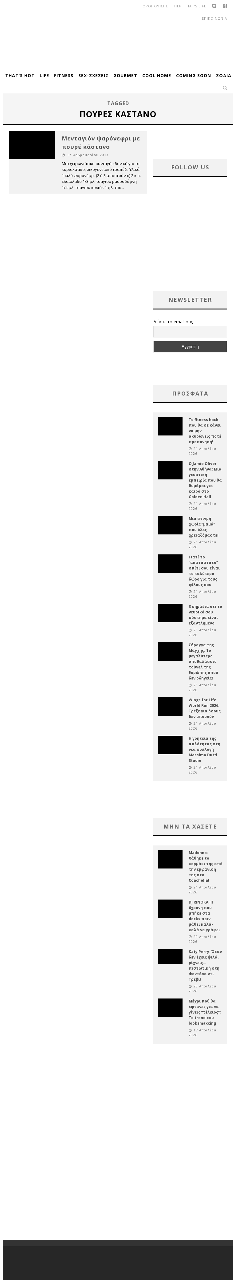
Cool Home (156, 75)
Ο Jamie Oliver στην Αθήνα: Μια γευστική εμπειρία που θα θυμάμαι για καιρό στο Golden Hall (205, 480)
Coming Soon (193, 75)
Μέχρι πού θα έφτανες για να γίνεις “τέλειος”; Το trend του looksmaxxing (205, 1012)
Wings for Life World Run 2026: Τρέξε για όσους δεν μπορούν (205, 708)
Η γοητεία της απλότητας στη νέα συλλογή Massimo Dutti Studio (204, 749)
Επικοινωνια (214, 18)
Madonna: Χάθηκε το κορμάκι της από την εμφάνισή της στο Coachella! (205, 866)
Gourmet (125, 75)
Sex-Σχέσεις (93, 75)
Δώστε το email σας (173, 322)
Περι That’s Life (190, 6)
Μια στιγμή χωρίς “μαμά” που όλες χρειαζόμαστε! (203, 527)
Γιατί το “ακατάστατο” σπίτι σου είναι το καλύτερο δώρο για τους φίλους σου (204, 570)
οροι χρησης (155, 6)
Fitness (63, 75)
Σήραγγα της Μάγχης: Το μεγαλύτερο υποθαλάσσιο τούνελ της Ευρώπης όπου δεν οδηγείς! (203, 661)
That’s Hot (20, 75)
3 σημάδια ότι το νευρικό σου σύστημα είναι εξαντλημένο (205, 615)
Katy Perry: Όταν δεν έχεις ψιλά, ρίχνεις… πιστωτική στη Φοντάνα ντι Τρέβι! (205, 965)
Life (44, 75)
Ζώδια (223, 75)
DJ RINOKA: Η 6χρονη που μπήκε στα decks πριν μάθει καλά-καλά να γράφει (204, 916)
